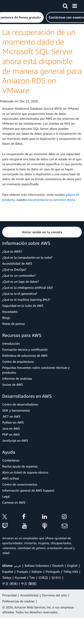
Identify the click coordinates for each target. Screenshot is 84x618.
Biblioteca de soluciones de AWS (24, 355)
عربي (17, 565)
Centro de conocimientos (19, 484)
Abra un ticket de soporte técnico (25, 472)
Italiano (37, 571)
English (72, 565)
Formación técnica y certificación (25, 349)
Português (53, 571)
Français (22, 571)
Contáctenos (10, 460)
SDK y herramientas (16, 410)
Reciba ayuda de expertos (20, 466)
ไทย (32, 577)
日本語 (43, 577)
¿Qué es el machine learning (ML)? (26, 299)
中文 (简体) (9, 583)
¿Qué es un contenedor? (19, 275)
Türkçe (6, 577)
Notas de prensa (13, 323)
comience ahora (64, 200)
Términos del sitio (54, 595)
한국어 (56, 577)
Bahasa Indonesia (37, 565)
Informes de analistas (17, 378)
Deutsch (58, 565)
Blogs (6, 317)
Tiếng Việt (70, 571)
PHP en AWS (11, 434)
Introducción (11, 343)
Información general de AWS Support (28, 490)
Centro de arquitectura (18, 361)
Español (7, 571)
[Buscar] (65, 5)
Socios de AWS (12, 384)
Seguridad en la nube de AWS (22, 305)
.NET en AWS (11, 416)
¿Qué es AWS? (12, 251)
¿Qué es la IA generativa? (19, 293)
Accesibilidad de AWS (17, 263)
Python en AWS (13, 422)
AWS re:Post (10, 478)
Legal (6, 496)
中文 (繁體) (28, 583)
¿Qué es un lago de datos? (20, 281)
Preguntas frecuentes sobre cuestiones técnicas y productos (36, 370)
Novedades (9, 311)
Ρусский (20, 577)
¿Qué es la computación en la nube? (27, 257)
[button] (42, 232)
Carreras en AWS (13, 502)
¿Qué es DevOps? (14, 269)
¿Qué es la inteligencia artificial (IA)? (27, 287)
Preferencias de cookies (18, 601)
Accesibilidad (29, 595)
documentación (38, 200)
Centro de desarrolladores (20, 404)
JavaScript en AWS (15, 440)
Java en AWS (11, 428)
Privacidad (9, 595)
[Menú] (74, 5)
